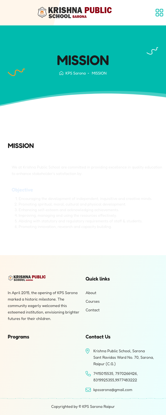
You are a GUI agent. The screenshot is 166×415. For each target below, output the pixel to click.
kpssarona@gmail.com (112, 389)
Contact (93, 309)
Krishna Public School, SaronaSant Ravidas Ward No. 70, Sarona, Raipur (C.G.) (123, 357)
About (91, 292)
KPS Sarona (72, 73)
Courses (93, 301)
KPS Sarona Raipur (98, 406)
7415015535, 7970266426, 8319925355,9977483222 (115, 376)
